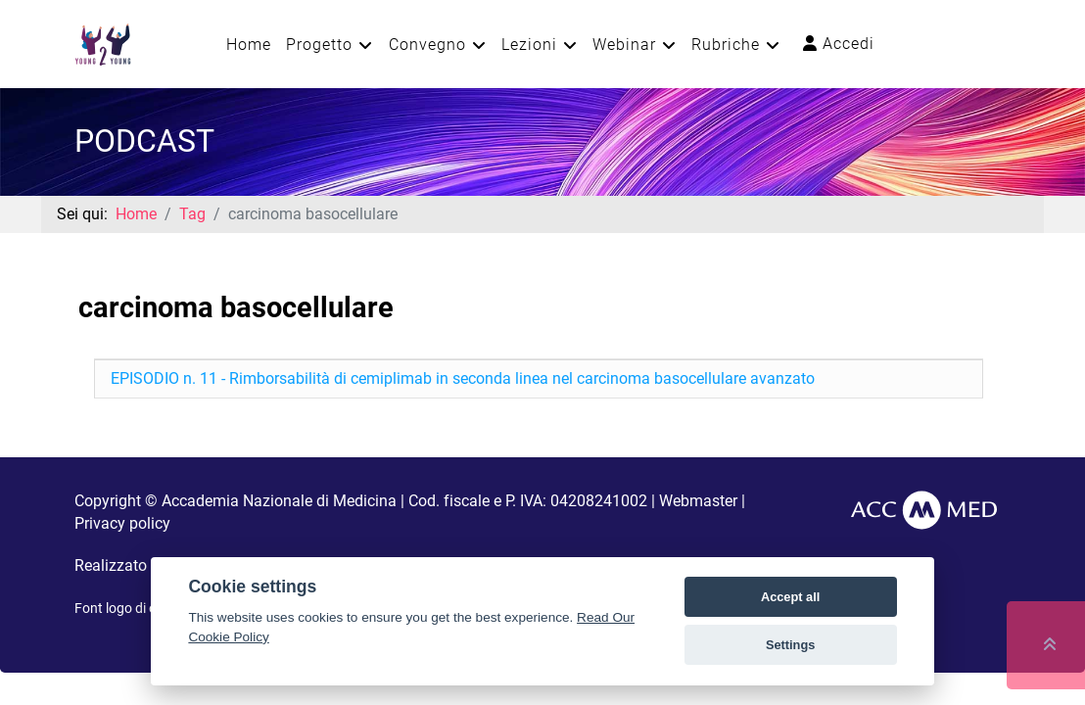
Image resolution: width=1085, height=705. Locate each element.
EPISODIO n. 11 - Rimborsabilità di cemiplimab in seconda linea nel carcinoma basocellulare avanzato (463, 378)
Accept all (790, 596)
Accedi (838, 43)
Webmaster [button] (698, 501)
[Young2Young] (102, 42)
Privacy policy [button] (122, 523)
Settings (790, 644)
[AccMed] (924, 508)
